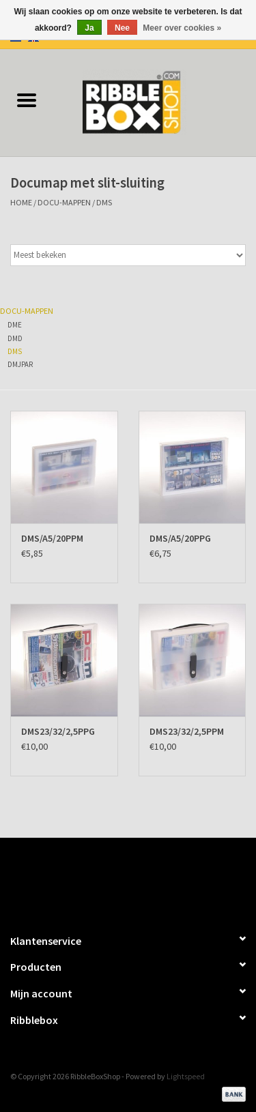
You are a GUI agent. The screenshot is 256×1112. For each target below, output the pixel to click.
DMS (104, 202)
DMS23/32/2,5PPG (58, 731)
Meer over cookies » (182, 28)
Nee (122, 28)
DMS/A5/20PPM (52, 538)
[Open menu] (26, 99)
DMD (15, 338)
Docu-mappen (64, 202)
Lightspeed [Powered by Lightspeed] (186, 1076)
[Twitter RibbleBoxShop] (140, 879)
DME (15, 325)
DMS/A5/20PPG (180, 538)
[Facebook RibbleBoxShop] (116, 879)
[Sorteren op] (128, 255)
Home (21, 202)
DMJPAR (20, 364)
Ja (89, 28)
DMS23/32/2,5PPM (187, 731)
